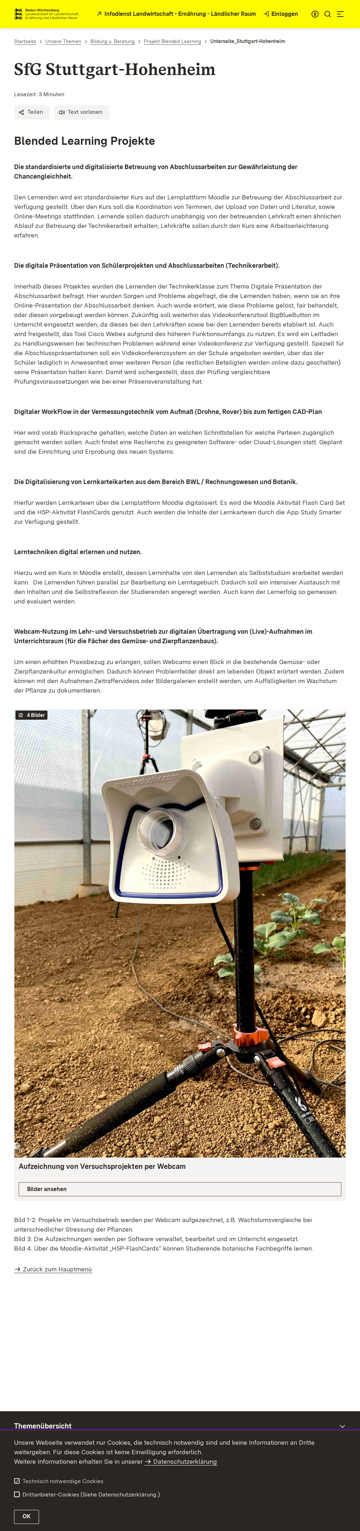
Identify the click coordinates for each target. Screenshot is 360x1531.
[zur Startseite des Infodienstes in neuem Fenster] (175, 14)
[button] (32, 112)
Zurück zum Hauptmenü (57, 1269)
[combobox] (315, 14)
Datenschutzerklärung (185, 1461)
